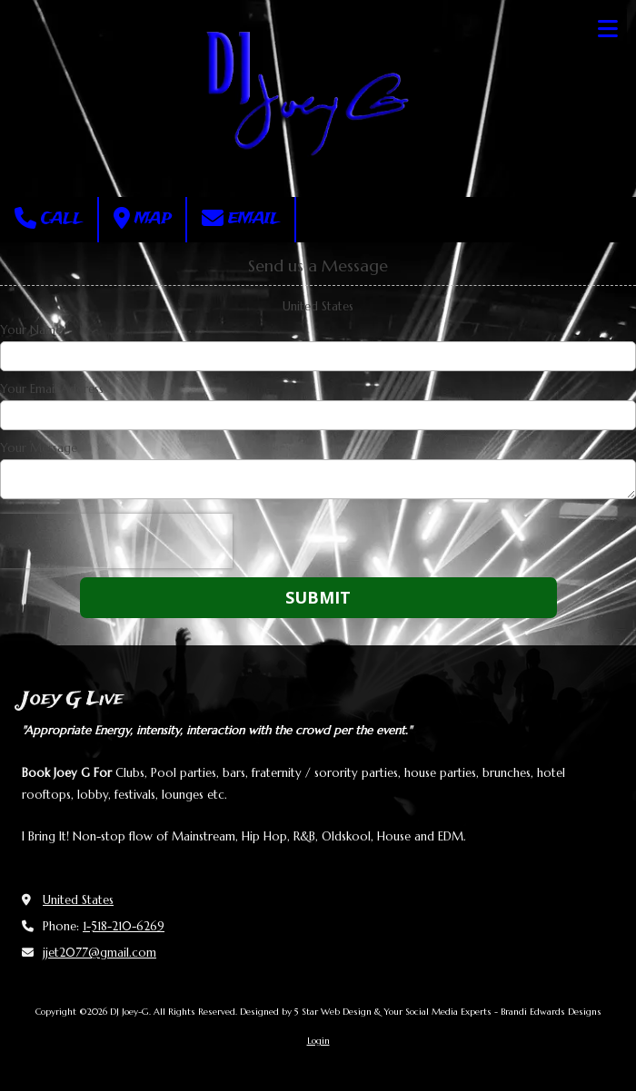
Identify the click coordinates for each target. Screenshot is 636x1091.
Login (318, 1041)
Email (241, 218)
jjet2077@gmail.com (99, 952)
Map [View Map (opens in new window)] (142, 218)
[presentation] (116, 541)
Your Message (38, 448)
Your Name (31, 330)
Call (49, 218)
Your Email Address (52, 389)
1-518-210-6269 (123, 926)
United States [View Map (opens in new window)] (78, 900)
